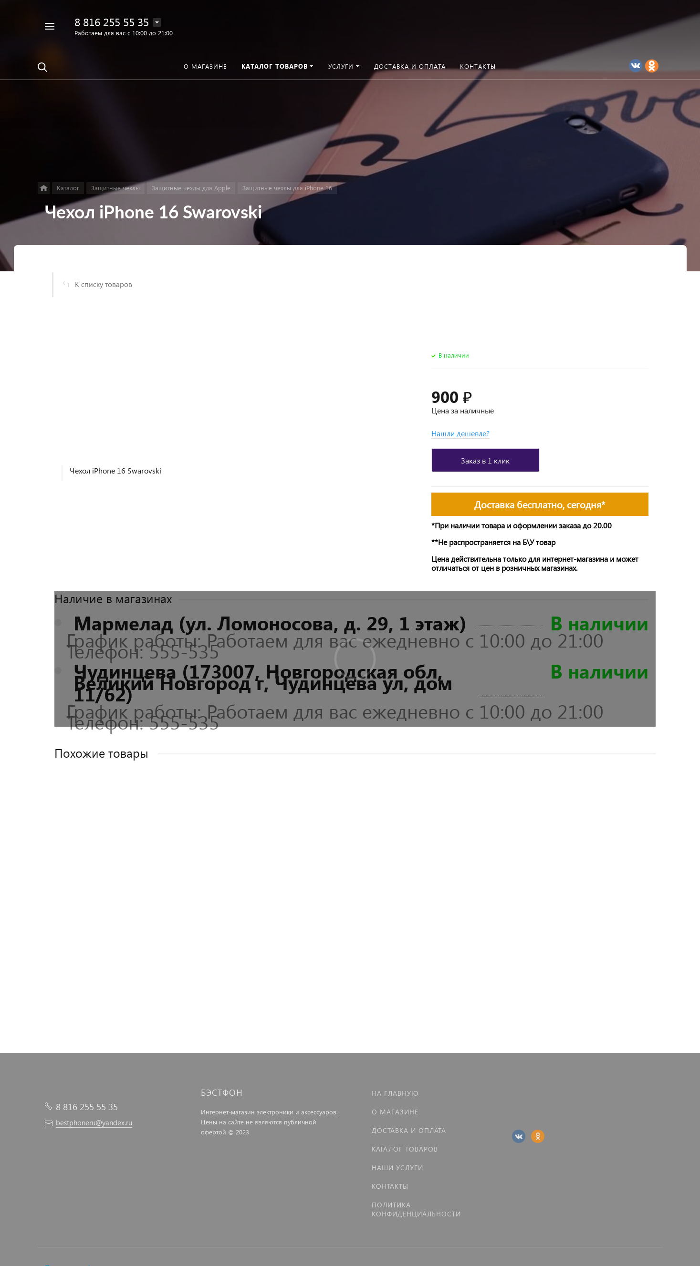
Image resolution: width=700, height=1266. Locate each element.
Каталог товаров (405, 1148)
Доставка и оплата (409, 1130)
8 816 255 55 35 (111, 21)
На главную (395, 1093)
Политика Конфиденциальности (416, 1209)
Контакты (390, 1186)
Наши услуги (397, 1167)
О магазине (395, 1111)
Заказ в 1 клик (485, 460)
